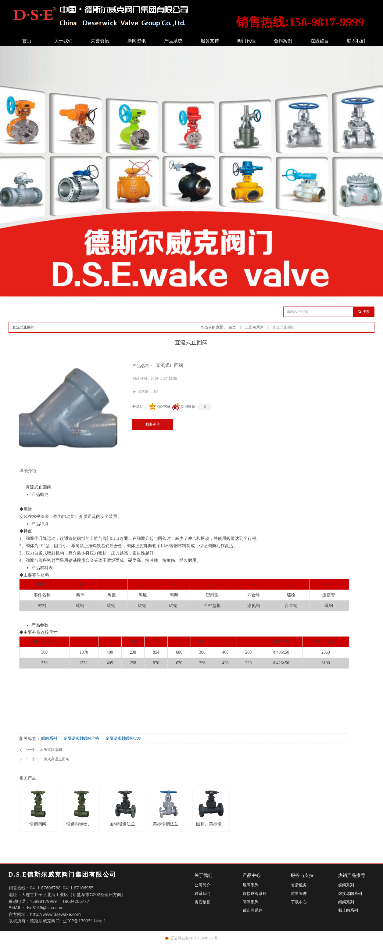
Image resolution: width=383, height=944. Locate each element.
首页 (26, 40)
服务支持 (210, 40)
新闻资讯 (136, 40)
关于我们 (63, 40)
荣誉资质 (100, 40)
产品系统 (173, 40)
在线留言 (319, 40)
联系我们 (356, 40)
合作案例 (283, 40)
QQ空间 (163, 406)
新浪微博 (188, 406)
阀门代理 (246, 40)
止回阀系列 (254, 327)
